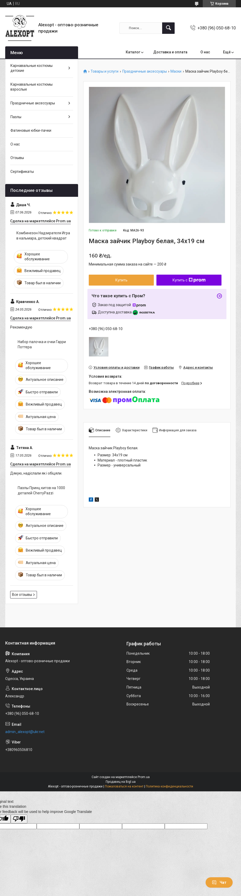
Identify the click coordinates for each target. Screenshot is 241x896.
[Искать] (168, 28)
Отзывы (17, 158)
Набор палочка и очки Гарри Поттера (42, 344)
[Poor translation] (19, 819)
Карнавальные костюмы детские (31, 68)
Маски (175, 71)
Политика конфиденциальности (169, 786)
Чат (219, 882)
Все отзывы (22, 594)
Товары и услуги (104, 71)
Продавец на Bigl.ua (121, 782)
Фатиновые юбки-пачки (30, 130)
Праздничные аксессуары (144, 71)
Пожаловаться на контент (124, 786)
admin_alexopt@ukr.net (25, 732)
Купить (121, 280)
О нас (205, 52)
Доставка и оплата (170, 52)
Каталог (133, 52)
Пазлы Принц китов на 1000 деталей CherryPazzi (41, 490)
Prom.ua (144, 777)
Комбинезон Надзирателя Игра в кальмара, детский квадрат (43, 235)
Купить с (189, 280)
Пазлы (15, 117)
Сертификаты (22, 171)
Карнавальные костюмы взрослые (31, 87)
